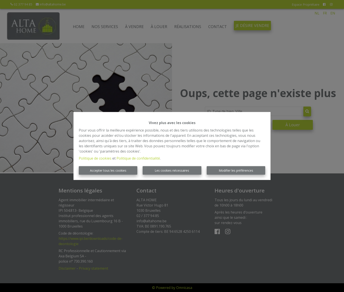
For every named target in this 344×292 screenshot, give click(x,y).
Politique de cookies (95, 158)
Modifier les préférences (236, 170)
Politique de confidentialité (138, 158)
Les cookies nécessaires (172, 170)
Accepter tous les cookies (108, 170)
